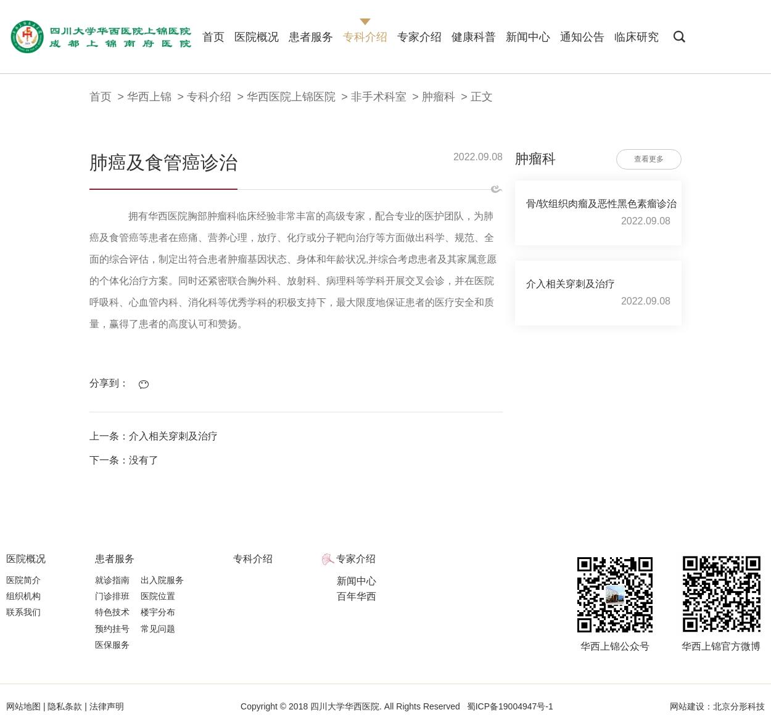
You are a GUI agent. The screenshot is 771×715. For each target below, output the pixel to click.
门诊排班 (112, 596)
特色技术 (112, 612)
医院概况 (256, 37)
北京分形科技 (739, 706)
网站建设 (687, 706)
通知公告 (582, 37)
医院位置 (158, 596)
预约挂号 (112, 629)
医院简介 (23, 580)
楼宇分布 (158, 612)
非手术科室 (378, 97)
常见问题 (158, 629)
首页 (213, 37)
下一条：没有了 (124, 460)
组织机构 (23, 596)
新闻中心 (528, 37)
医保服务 (112, 645)
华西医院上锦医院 (291, 97)
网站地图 (24, 706)
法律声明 (105, 706)
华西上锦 (149, 97)
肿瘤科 (438, 97)
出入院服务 (162, 580)
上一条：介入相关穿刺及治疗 (153, 436)
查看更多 (649, 159)
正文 (482, 97)
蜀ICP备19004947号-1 (510, 706)
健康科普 (473, 37)
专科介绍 (365, 37)
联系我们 (23, 612)
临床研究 (636, 37)
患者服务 (311, 37)
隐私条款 (65, 706)
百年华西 (356, 596)
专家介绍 (419, 37)
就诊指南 (112, 580)
